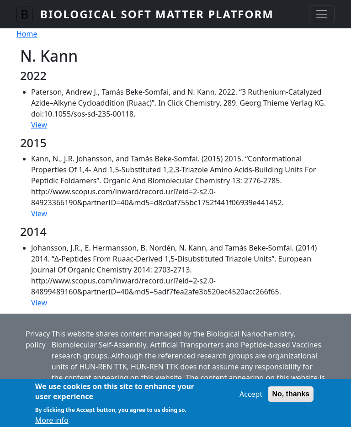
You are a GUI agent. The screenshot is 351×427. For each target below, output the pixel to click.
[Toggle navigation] (322, 14)
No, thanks (290, 397)
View (39, 125)
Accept (250, 397)
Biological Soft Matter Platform (157, 13)
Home (26, 34)
